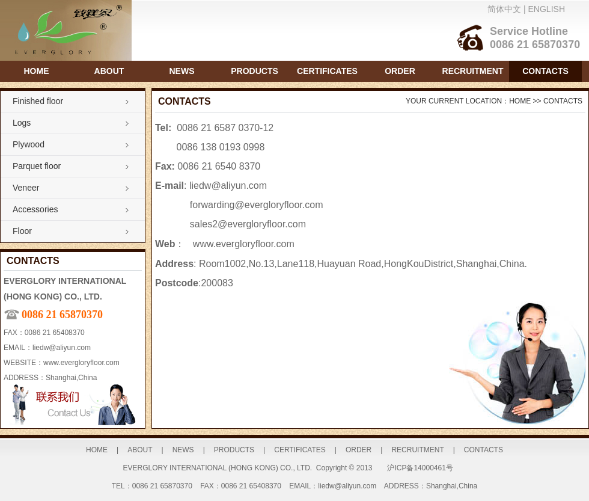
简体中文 (504, 9)
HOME (36, 71)
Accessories (35, 209)
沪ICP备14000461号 (420, 468)
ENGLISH (546, 9)
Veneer (26, 187)
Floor (22, 231)
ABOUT (109, 71)
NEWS (182, 71)
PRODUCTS (254, 71)
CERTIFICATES (327, 71)
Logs (22, 123)
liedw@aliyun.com (61, 347)
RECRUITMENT (473, 71)
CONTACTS (545, 71)
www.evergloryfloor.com (81, 362)
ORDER (400, 71)
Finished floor (38, 101)
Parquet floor (37, 166)
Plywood (28, 144)
